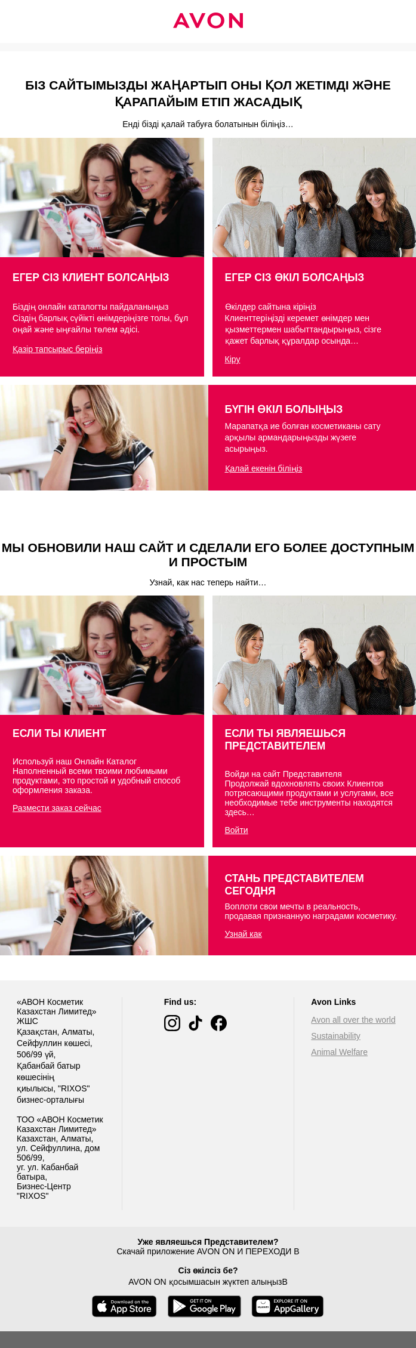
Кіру (233, 359)
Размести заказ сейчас (57, 808)
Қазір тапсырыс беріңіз (57, 349)
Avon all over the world (353, 1020)
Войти (236, 830)
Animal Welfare (339, 1052)
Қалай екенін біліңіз (264, 468)
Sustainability (335, 1036)
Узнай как (243, 934)
